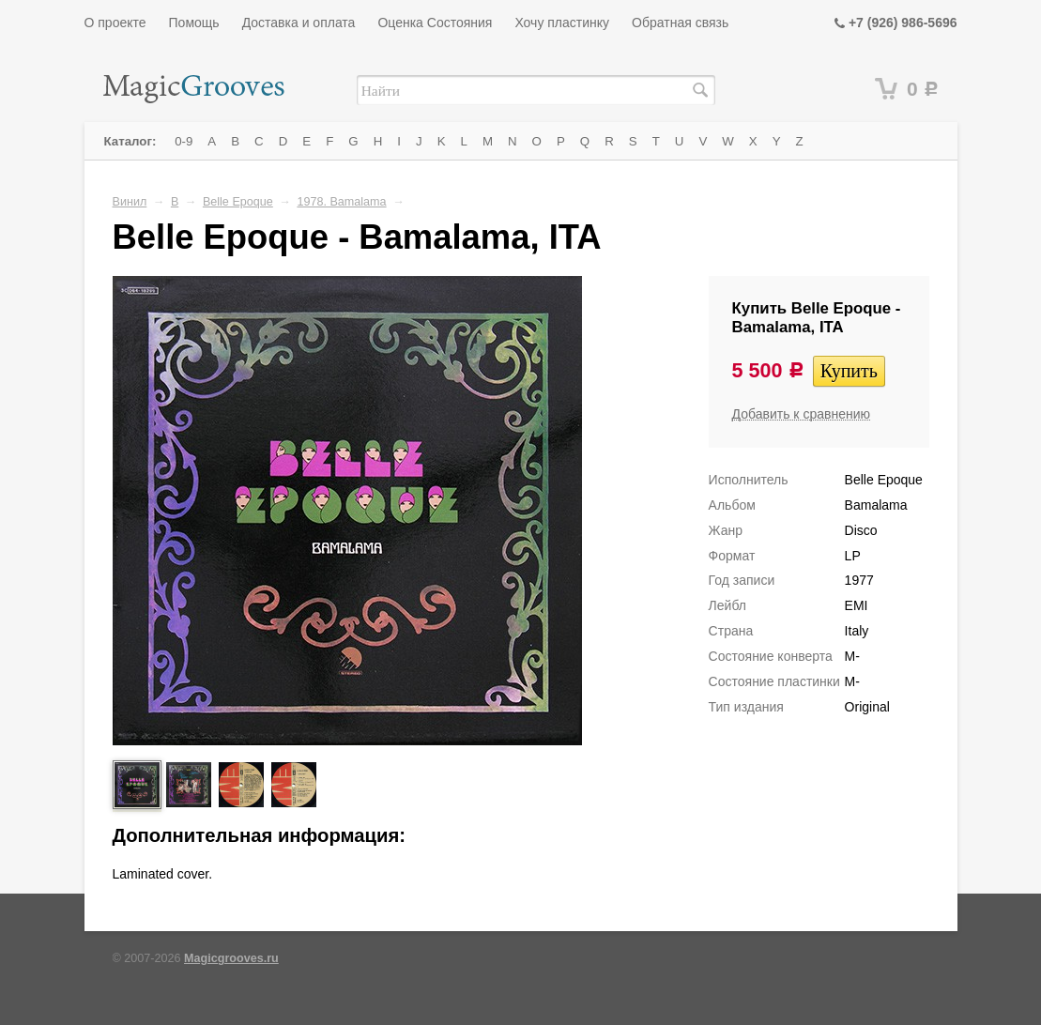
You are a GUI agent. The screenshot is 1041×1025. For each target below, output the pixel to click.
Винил (130, 201)
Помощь (194, 22)
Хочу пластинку (561, 22)
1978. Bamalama (341, 201)
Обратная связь (680, 22)
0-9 (183, 141)
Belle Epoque (238, 201)
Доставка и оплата (299, 22)
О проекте (115, 22)
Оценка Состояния (434, 22)
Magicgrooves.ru (231, 958)
